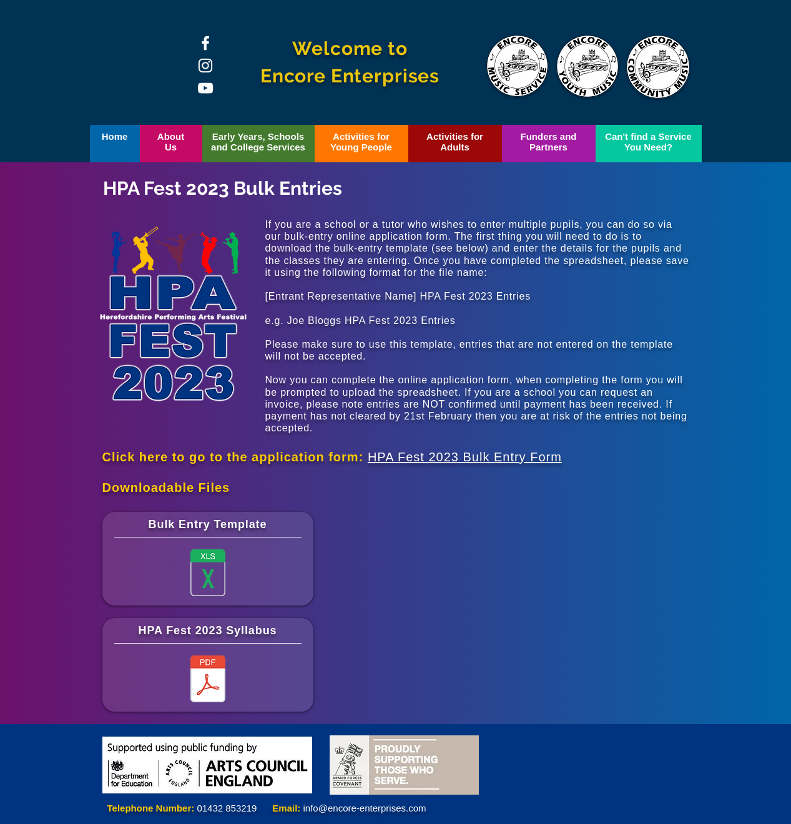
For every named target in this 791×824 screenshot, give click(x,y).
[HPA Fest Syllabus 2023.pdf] (207, 680)
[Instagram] (205, 65)
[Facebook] (205, 43)
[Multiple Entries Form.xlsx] (207, 574)
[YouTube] (205, 88)
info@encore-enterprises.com (364, 808)
